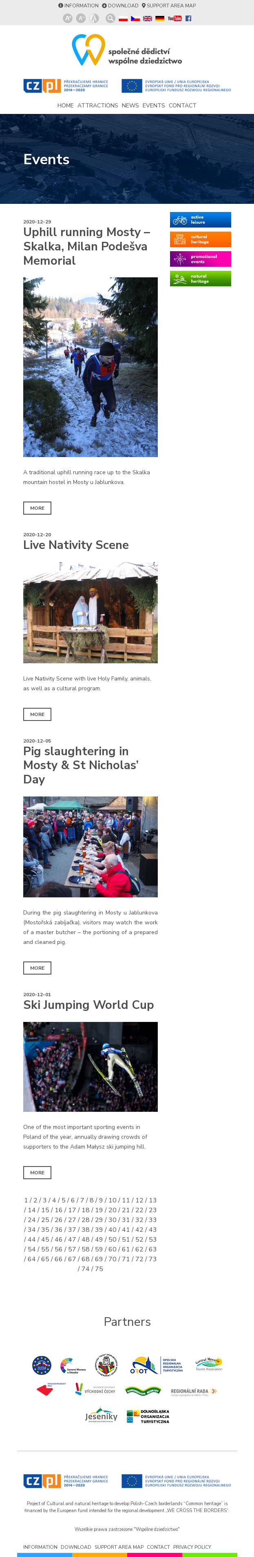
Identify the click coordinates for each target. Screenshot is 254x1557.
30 (112, 1220)
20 (112, 1210)
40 (112, 1229)
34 (32, 1229)
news (130, 105)
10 (112, 1200)
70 (112, 1259)
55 (45, 1249)
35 (45, 1229)
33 (153, 1220)
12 (139, 1200)
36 (59, 1229)
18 (86, 1210)
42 (139, 1229)
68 (86, 1259)
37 (72, 1229)
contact (183, 105)
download (123, 5)
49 (99, 1239)
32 (139, 1220)
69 (99, 1259)
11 (126, 1200)
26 (59, 1220)
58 (86, 1249)
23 (153, 1210)
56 (59, 1249)
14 (32, 1210)
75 (99, 1269)
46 (59, 1239)
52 (139, 1239)
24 (32, 1220)
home (65, 105)
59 (99, 1249)
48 (86, 1239)
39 (99, 1229)
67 (72, 1259)
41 (126, 1229)
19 (99, 1210)
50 (112, 1239)
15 (45, 1210)
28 (86, 1220)
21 (126, 1210)
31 (126, 1220)
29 (99, 1220)
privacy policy (192, 1547)
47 (72, 1239)
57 (72, 1249)
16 (59, 1210)
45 (45, 1239)
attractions (97, 105)
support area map (171, 5)
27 (72, 1220)
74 (86, 1269)
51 (126, 1239)
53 (153, 1239)
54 (32, 1249)
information (81, 5)
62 (139, 1249)
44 (32, 1239)
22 (139, 1210)
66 (59, 1259)
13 (153, 1200)
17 (72, 1210)
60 (112, 1249)
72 (139, 1259)
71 (126, 1259)
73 (153, 1259)
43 (153, 1229)
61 (126, 1249)
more (37, 508)
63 (153, 1249)
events (154, 105)
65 (45, 1259)
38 (86, 1229)
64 (32, 1259)
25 (45, 1220)
